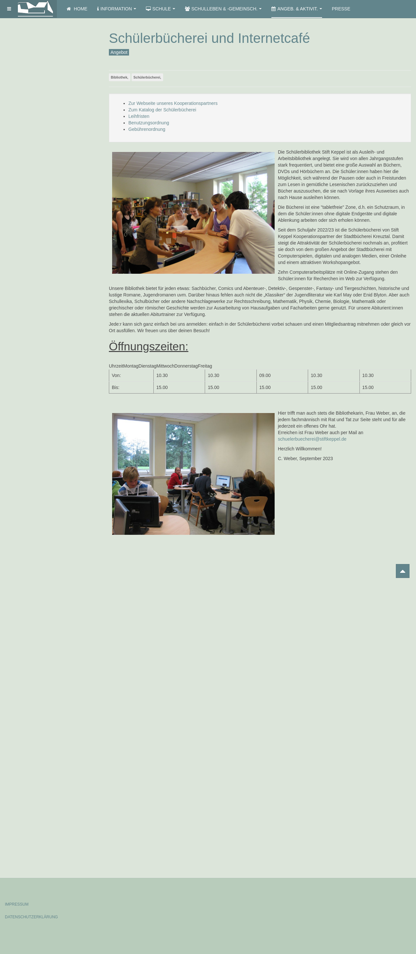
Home (77, 8)
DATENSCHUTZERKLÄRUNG (31, 917)
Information (116, 8)
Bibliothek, (119, 77)
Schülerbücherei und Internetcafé (209, 38)
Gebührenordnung (146, 129)
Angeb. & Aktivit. (296, 8)
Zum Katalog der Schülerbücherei (162, 109)
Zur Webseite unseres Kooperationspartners (172, 103)
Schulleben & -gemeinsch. (223, 8)
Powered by (381, 899)
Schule (160, 8)
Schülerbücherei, (147, 77)
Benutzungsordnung (148, 122)
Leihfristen (139, 116)
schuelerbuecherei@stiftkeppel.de (312, 439)
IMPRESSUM (17, 904)
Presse (341, 8)
